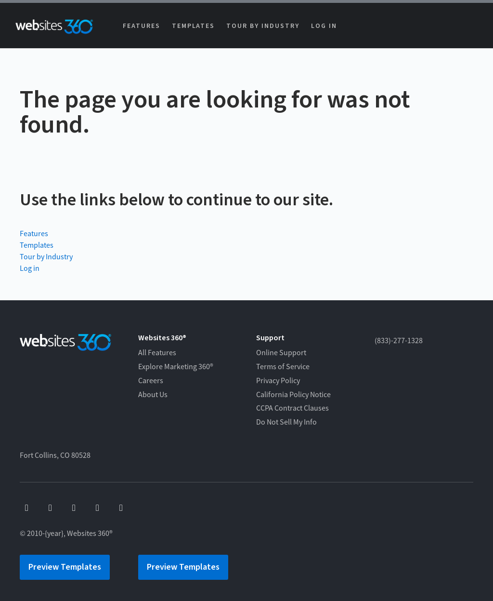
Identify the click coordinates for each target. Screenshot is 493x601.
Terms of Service (283, 367)
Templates (193, 26)
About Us (153, 395)
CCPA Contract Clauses (292, 408)
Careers (150, 381)
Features (141, 26)
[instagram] (97, 508)
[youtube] (50, 508)
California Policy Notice (293, 395)
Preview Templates (64, 567)
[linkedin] (121, 508)
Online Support (281, 353)
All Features (157, 353)
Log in (324, 26)
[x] (74, 508)
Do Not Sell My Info (286, 422)
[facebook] (27, 508)
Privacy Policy (278, 381)
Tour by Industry (262, 26)
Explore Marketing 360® (175, 367)
